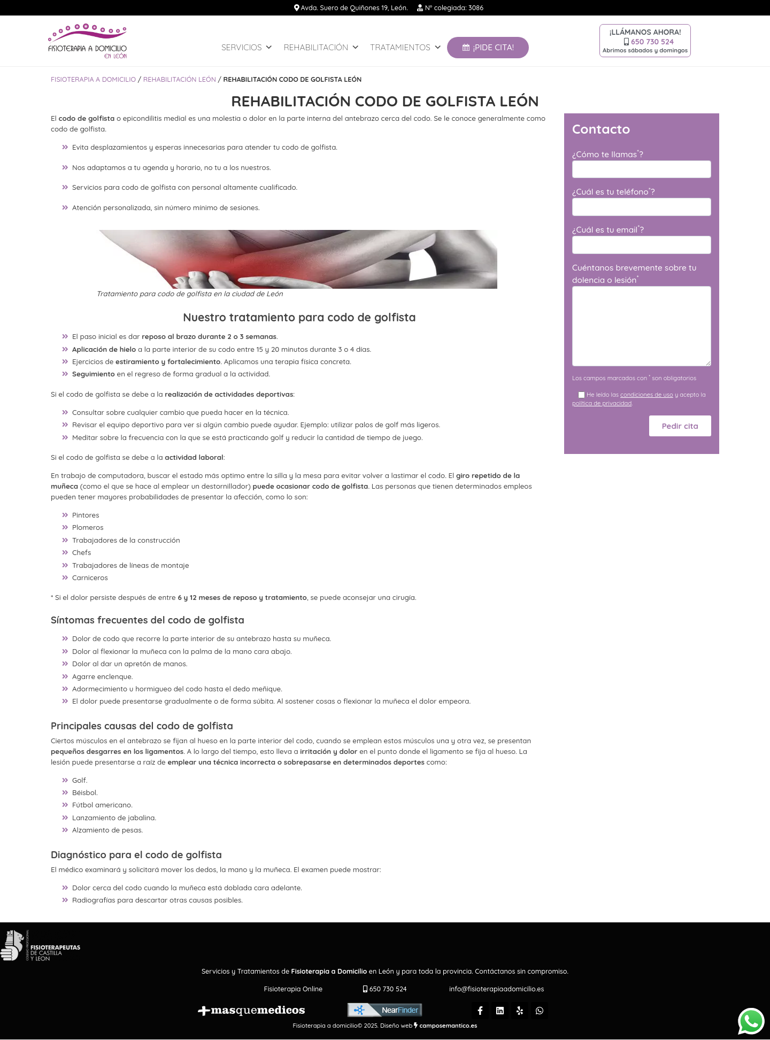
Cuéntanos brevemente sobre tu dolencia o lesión (634, 274)
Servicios (247, 47)
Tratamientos (406, 47)
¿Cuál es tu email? (608, 229)
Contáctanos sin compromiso (521, 971)
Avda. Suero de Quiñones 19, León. (353, 7)
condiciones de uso (646, 394)
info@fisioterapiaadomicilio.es (496, 988)
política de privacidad (602, 403)
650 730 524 (652, 42)
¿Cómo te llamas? (607, 153)
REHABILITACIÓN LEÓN (179, 79)
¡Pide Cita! (493, 47)
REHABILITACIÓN (321, 47)
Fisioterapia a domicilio (93, 79)
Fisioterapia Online (293, 988)
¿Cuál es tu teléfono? (613, 191)
